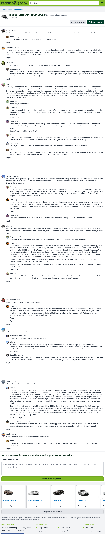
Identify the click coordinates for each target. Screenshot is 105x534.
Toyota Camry (9, 500)
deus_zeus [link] (14, 69)
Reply (8, 42)
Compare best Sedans (52, 511)
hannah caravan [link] (12, 176)
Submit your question (52, 478)
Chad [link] (8, 62)
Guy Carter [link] (14, 237)
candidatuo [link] (14, 121)
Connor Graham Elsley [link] (18, 421)
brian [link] (12, 441)
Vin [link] (7, 226)
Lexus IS (82, 500)
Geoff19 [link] (13, 143)
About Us (42, 531)
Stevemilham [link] (11, 299)
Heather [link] (9, 381)
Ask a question (78, 22)
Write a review (95, 22)
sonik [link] (12, 101)
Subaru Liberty (35, 500)
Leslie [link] (12, 150)
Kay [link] (7, 84)
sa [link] (7, 329)
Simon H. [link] (9, 30)
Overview (89, 528)
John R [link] (12, 342)
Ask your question (9, 459)
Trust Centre (65, 528)
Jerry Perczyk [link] (11, 47)
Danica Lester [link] (11, 434)
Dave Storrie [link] (15, 355)
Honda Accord (59, 500)
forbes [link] (12, 107)
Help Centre (43, 528)
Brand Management (93, 531)
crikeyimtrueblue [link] (16, 336)
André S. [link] (13, 37)
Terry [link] (12, 199)
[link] (3, 31)
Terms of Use (66, 531)
